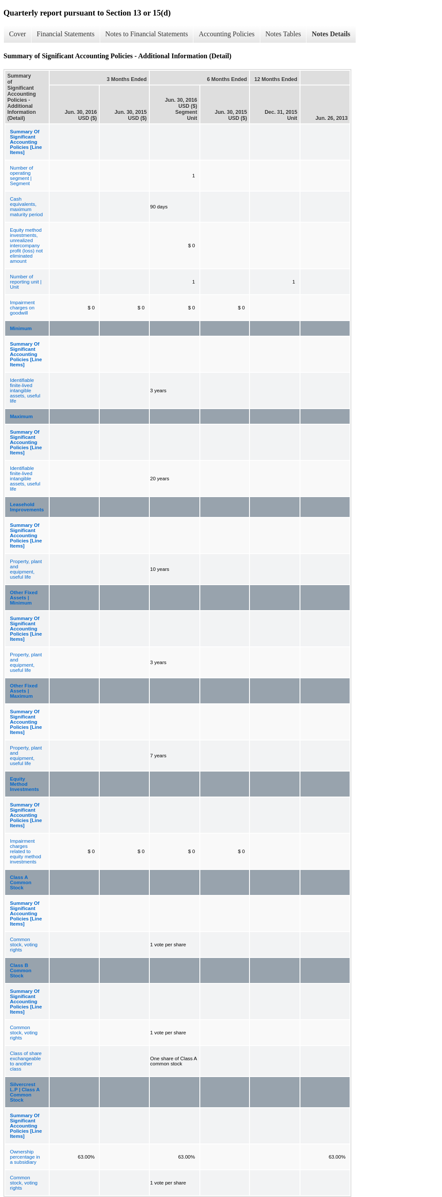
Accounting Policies (226, 34)
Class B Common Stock (21, 970)
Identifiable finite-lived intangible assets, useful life (25, 390)
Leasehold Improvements (27, 507)
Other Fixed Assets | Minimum (24, 597)
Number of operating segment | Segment (21, 175)
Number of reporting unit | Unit (25, 282)
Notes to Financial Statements (146, 34)
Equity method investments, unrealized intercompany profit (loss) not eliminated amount (26, 245)
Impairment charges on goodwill (22, 307)
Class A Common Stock (21, 882)
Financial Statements (66, 34)
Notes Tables (283, 34)
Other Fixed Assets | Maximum (24, 691)
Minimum (21, 328)
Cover (17, 34)
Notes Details (331, 34)
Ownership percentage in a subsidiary (25, 1157)
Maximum (21, 416)
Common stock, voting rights (24, 944)
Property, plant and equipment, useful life (26, 569)
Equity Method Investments (24, 784)
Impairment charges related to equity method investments (25, 851)
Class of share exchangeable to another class (26, 1061)
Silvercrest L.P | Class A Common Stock (25, 1092)
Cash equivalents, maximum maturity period (26, 206)
